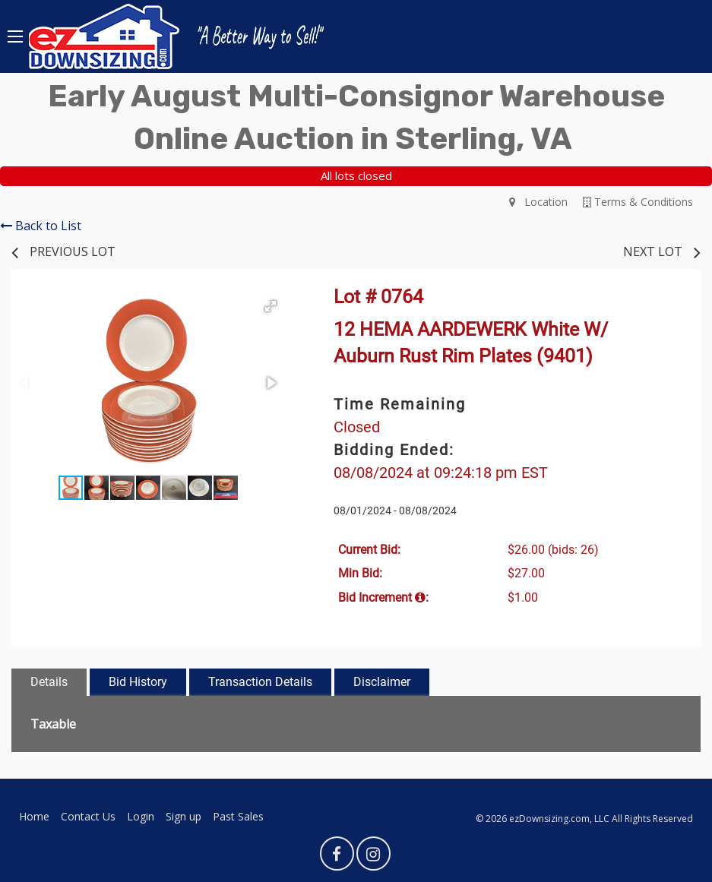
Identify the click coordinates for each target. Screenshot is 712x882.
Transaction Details (260, 682)
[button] (270, 306)
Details (49, 682)
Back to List (40, 225)
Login (140, 816)
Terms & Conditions (638, 201)
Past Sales (238, 816)
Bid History (138, 682)
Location (538, 201)
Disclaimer (381, 682)
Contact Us (88, 816)
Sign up (183, 816)
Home (34, 816)
